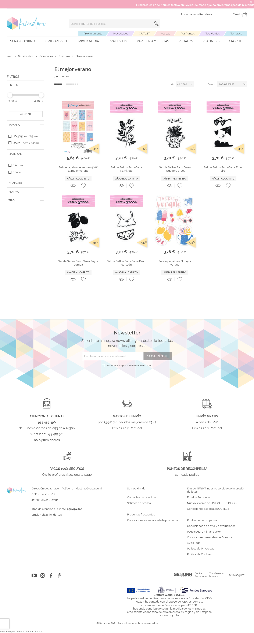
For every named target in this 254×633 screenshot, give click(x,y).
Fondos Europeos (198, 497)
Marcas (165, 33)
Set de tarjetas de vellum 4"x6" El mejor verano (78, 169)
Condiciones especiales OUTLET (208, 508)
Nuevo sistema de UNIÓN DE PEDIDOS (211, 503)
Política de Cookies (199, 554)
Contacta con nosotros (141, 497)
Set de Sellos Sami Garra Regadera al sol (175, 169)
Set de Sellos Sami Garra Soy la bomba (78, 263)
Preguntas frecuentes (141, 514)
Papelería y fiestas (153, 41)
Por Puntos (188, 33)
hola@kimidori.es (51, 514)
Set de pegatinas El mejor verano (174, 263)
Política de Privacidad (200, 548)
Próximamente (93, 33)
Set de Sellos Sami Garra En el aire (223, 169)
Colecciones (46, 56)
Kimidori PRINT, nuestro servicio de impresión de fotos (216, 490)
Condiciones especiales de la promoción (153, 520)
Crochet (236, 41)
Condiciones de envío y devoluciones (211, 526)
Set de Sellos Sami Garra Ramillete (126, 169)
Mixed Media (88, 41)
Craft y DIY (117, 41)
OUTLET (144, 33)
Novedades (120, 33)
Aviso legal (194, 542)
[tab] (25, 85)
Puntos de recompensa (202, 520)
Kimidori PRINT (56, 41)
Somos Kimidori (137, 488)
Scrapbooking (22, 41)
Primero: (212, 84)
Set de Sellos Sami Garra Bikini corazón (126, 263)
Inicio (10, 56)
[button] (83, 185)
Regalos (186, 41)
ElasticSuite (35, 631)
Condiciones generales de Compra (209, 537)
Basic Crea (64, 56)
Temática (236, 33)
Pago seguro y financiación (204, 531)
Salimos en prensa (139, 503)
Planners (211, 41)
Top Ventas (212, 33)
